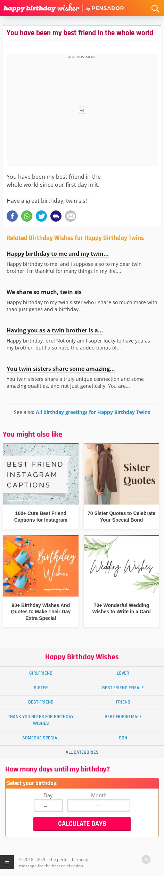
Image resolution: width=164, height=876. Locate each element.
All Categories (82, 752)
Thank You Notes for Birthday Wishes (41, 720)
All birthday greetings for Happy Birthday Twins (93, 412)
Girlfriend (40, 673)
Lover (123, 673)
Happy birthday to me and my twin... (58, 254)
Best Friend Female (123, 688)
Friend (123, 702)
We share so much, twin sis (44, 292)
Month (99, 795)
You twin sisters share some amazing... (61, 368)
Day (48, 795)
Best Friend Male (123, 717)
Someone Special (40, 738)
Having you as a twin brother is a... (55, 330)
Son (123, 738)
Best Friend (41, 702)
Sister (41, 688)
